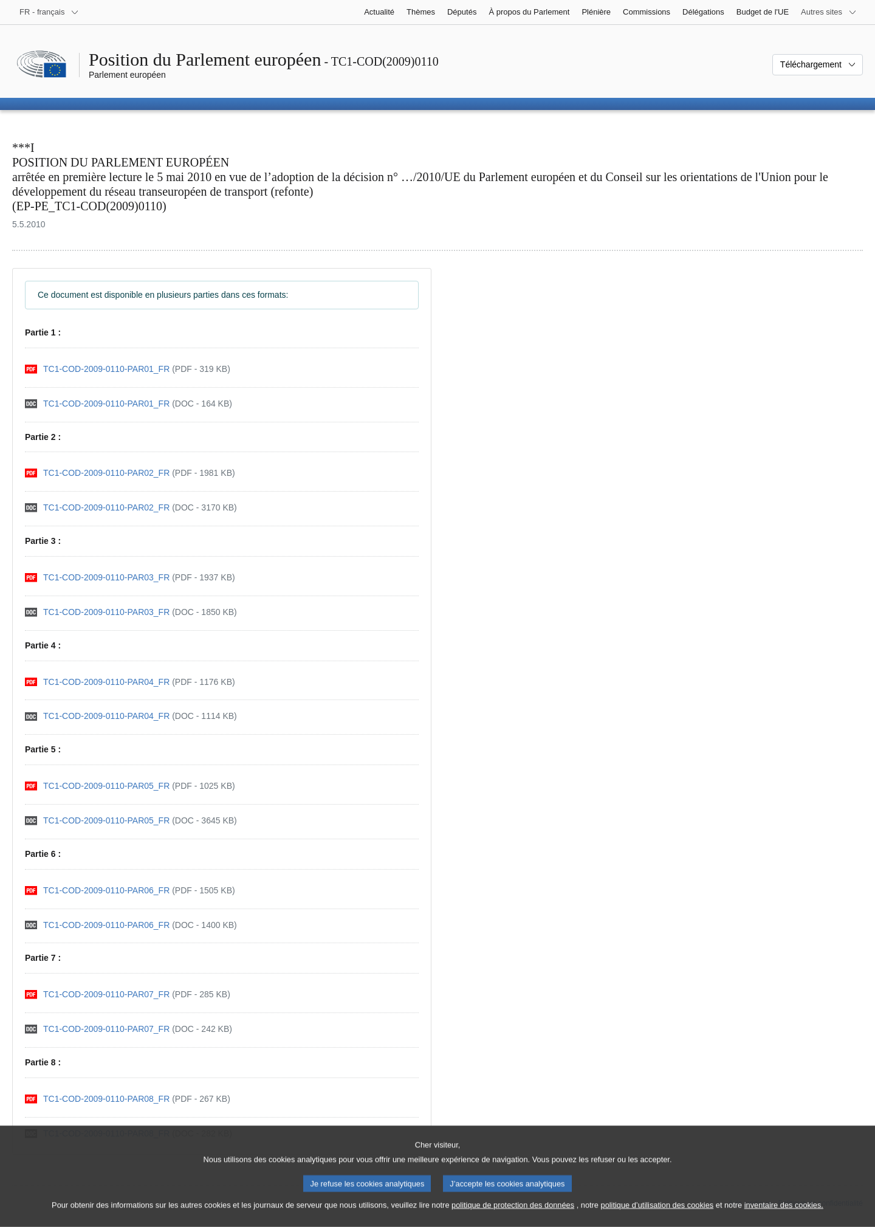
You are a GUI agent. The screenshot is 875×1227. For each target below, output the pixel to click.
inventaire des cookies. (783, 1215)
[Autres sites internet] (829, 12)
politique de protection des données (512, 1215)
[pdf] (127, 369)
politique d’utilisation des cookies (657, 1215)
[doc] (128, 403)
